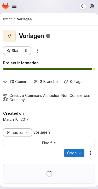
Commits (16, 81)
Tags (73, 81)
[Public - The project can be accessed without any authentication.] (48, 36)
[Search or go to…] (83, 6)
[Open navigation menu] (14, 6)
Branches (47, 81)
